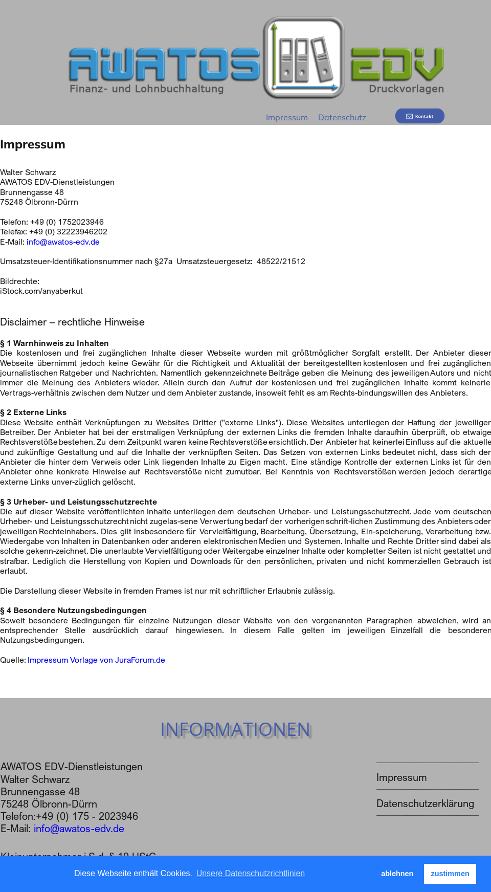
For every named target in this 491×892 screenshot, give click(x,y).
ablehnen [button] (397, 873)
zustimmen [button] (450, 873)
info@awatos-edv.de (63, 241)
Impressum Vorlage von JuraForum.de (96, 660)
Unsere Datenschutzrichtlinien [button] (250, 873)
